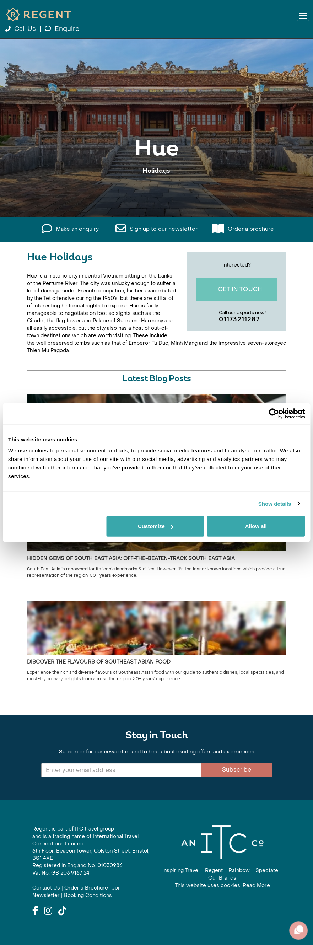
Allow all (256, 526)
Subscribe (236, 769)
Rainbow (239, 870)
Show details (274, 503)
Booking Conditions (88, 895)
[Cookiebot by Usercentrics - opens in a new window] (274, 413)
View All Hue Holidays (156, 192)
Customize (155, 526)
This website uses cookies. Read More (222, 885)
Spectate (266, 870)
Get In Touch (234, 290)
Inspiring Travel (180, 870)
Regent (214, 870)
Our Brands (222, 878)
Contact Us (46, 888)
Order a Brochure (86, 888)
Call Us (21, 29)
